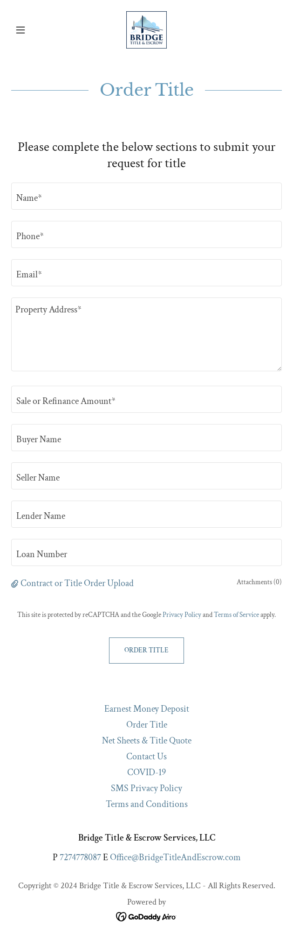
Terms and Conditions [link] (147, 804)
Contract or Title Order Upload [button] (77, 583)
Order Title (146, 650)
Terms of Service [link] (236, 614)
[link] (146, 30)
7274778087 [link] (80, 857)
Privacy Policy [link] (182, 614)
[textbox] (146, 196)
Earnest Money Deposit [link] (146, 709)
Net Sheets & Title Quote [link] (146, 741)
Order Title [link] (146, 725)
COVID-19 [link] (146, 772)
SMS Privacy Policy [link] (146, 788)
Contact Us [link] (146, 756)
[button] (31, 30)
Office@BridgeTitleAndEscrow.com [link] (175, 857)
